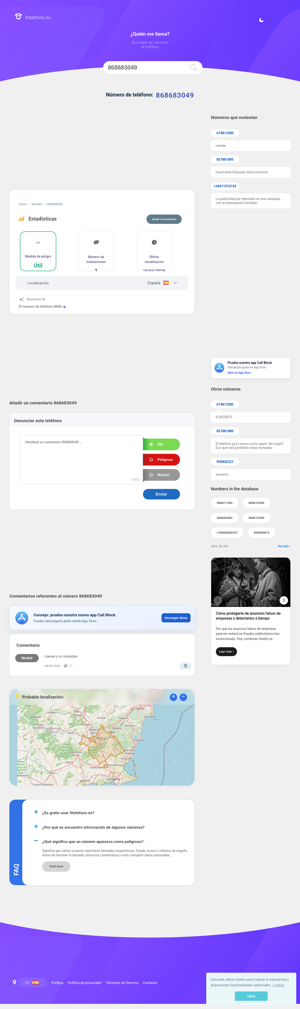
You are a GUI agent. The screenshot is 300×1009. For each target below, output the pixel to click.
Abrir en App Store (239, 372)
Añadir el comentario (164, 219)
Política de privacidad (150, 908)
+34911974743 (225, 186)
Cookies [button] (279, 985)
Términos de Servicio (122, 983)
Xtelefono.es (33, 17)
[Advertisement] (102, 150)
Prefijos (150, 897)
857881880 (225, 159)
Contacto (150, 983)
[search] (193, 67)
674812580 (225, 133)
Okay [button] (251, 996)
